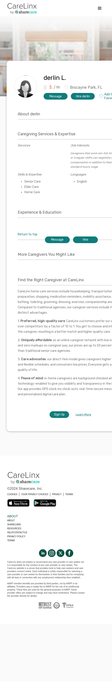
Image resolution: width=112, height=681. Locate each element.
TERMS (69, 494)
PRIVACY (57, 494)
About (11, 520)
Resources (14, 528)
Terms (11, 540)
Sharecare (14, 524)
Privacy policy (16, 536)
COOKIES (12, 494)
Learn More (83, 414)
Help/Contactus (17, 532)
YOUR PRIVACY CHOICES (34, 494)
